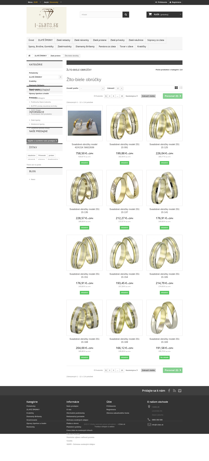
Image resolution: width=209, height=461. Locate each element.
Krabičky (141, 46)
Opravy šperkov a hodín (39, 94)
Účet (109, 401)
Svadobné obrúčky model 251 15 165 (164, 275)
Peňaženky (33, 73)
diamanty (41, 202)
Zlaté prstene (99, 40)
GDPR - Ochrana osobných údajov (81, 444)
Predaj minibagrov (38, 115)
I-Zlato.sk (121, 451)
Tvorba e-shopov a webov (104, 454)
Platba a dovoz (73, 423)
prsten (51, 194)
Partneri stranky (73, 434)
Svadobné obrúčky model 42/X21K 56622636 (84, 146)
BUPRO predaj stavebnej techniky (44, 123)
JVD (49, 202)
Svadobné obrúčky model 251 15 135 (85, 211)
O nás (69, 410)
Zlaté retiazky (63, 40)
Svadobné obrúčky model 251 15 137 (125, 211)
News (33, 227)
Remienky (33, 98)
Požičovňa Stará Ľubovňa (41, 119)
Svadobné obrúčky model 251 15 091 (125, 146)
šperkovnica (53, 198)
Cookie (69, 441)
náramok (31, 198)
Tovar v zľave (126, 46)
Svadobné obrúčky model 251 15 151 (85, 275)
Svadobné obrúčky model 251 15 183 (164, 340)
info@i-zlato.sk (157, 425)
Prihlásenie (161, 2)
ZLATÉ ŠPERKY (45, 40)
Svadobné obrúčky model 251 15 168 (85, 340)
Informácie (36, 141)
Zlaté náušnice (136, 40)
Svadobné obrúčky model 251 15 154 (125, 275)
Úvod (31, 40)
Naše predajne (38, 166)
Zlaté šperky (35, 148)
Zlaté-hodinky (65, 46)
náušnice (31, 194)
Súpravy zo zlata (155, 40)
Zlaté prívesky (117, 40)
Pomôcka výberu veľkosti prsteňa (80, 437)
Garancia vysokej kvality (40, 156)
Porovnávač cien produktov (41, 131)
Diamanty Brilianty (85, 46)
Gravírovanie (34, 89)
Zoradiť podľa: (73, 88)
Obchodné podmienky (76, 413)
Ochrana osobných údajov (77, 420)
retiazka (31, 202)
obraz (39, 206)
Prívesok (42, 194)
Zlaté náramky (81, 40)
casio (47, 206)
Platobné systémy (74, 427)
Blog (32, 219)
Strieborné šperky (38, 152)
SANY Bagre (36, 127)
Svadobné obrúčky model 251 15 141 (164, 211)
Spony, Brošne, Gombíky (41, 46)
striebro (31, 206)
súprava (41, 198)
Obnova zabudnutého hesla (117, 413)
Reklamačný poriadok (75, 416)
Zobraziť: (111, 88)
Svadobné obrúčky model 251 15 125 (164, 146)
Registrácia (175, 2)
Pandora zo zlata (107, 46)
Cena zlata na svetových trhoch (79, 430)
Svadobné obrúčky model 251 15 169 (125, 340)
